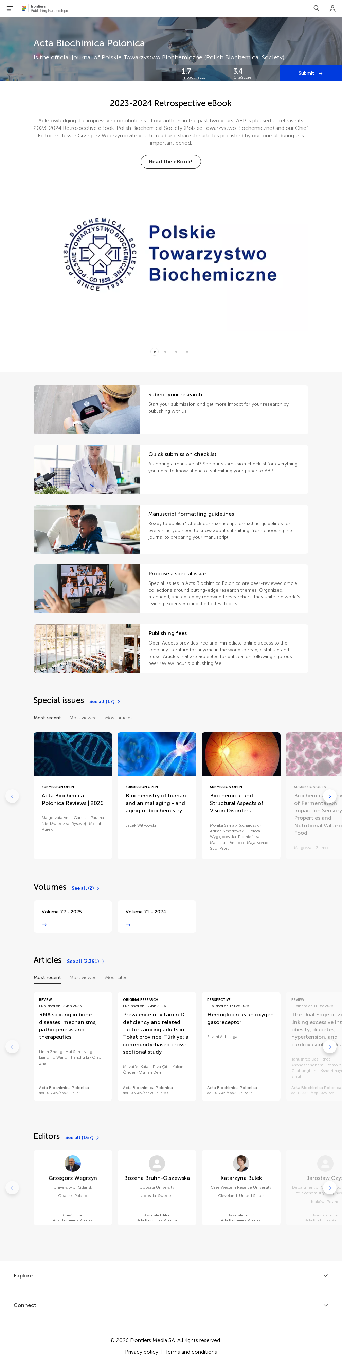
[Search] (316, 8)
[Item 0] (154, 352)
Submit (307, 73)
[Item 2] (176, 352)
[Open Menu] (10, 8)
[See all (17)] (105, 701)
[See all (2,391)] (86, 961)
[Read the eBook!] (171, 162)
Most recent (47, 718)
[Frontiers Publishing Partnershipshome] (45, 8)
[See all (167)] (82, 1137)
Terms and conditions (191, 1352)
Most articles (119, 718)
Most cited (116, 977)
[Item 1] (165, 352)
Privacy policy (141, 1352)
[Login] (333, 8)
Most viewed (83, 718)
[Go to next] (330, 796)
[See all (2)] (86, 888)
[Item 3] (187, 352)
